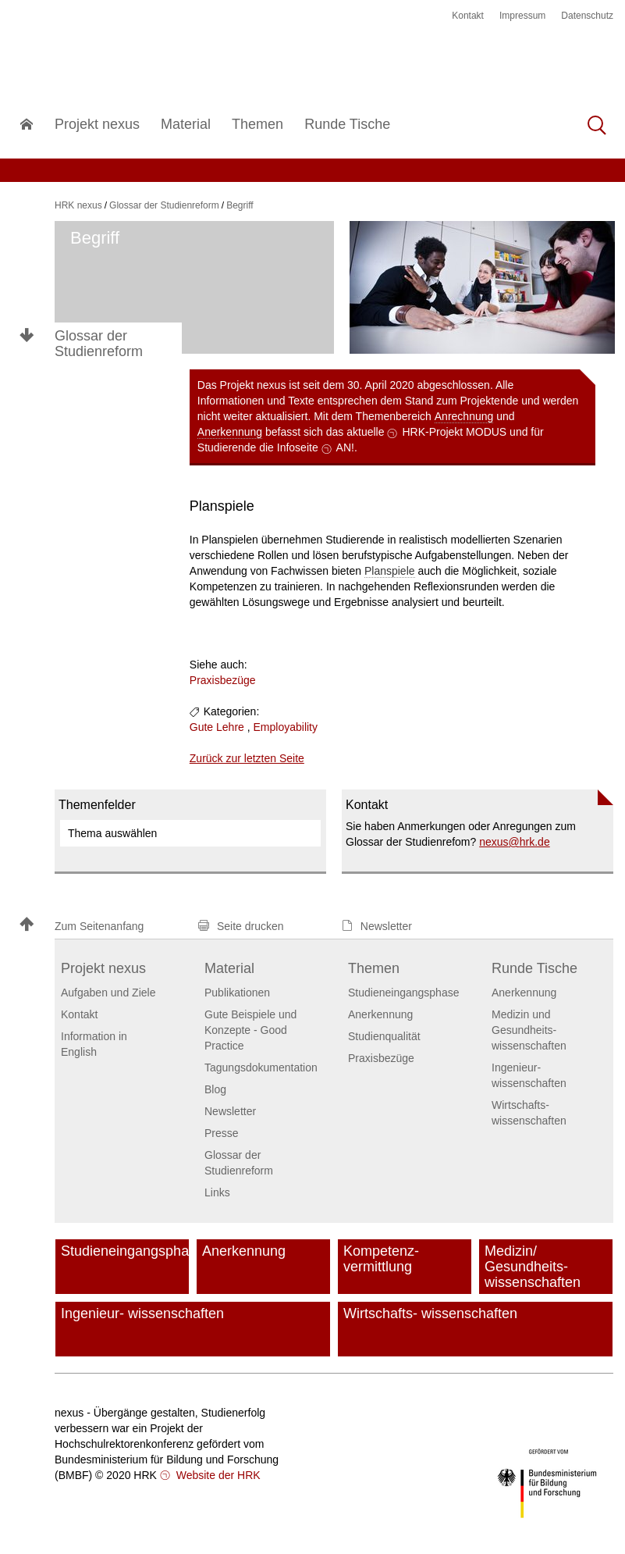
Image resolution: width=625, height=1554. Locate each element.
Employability (286, 727)
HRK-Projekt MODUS (454, 432)
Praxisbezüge (223, 680)
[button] (101, 926)
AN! (345, 447)
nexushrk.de (514, 842)
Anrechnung (464, 416)
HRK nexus (78, 205)
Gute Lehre (217, 727)
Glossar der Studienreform (99, 343)
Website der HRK (217, 1475)
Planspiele (389, 571)
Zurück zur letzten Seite (247, 758)
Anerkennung (229, 432)
